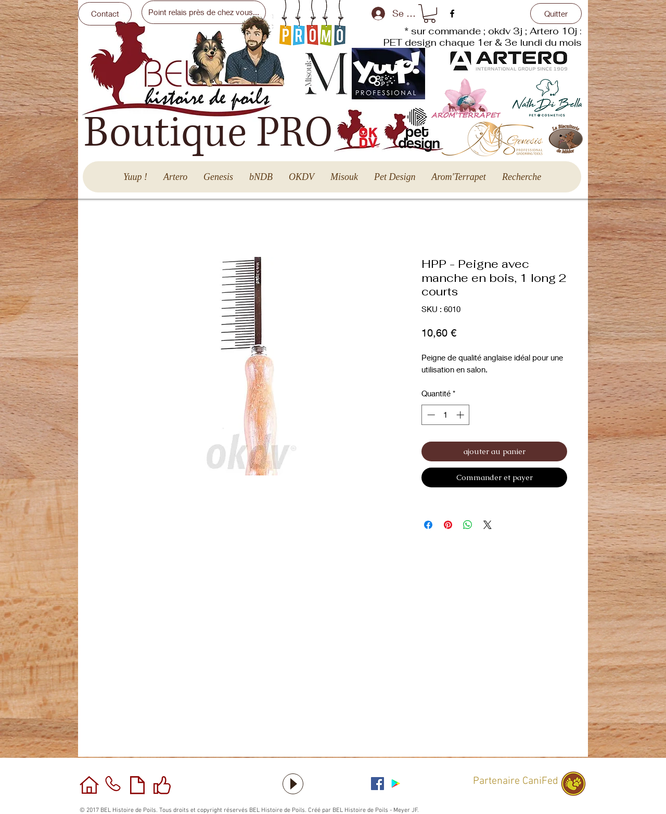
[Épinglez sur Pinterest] (448, 525)
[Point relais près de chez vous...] (204, 12)
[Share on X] (487, 525)
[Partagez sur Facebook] (428, 525)
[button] (429, 13)
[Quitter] (556, 13)
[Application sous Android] (395, 783)
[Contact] (105, 13)
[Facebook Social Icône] (377, 783)
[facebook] (452, 13)
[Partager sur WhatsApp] (468, 525)
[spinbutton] (445, 414)
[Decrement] (430, 414)
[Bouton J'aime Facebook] (434, 782)
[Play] (293, 784)
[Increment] (461, 414)
